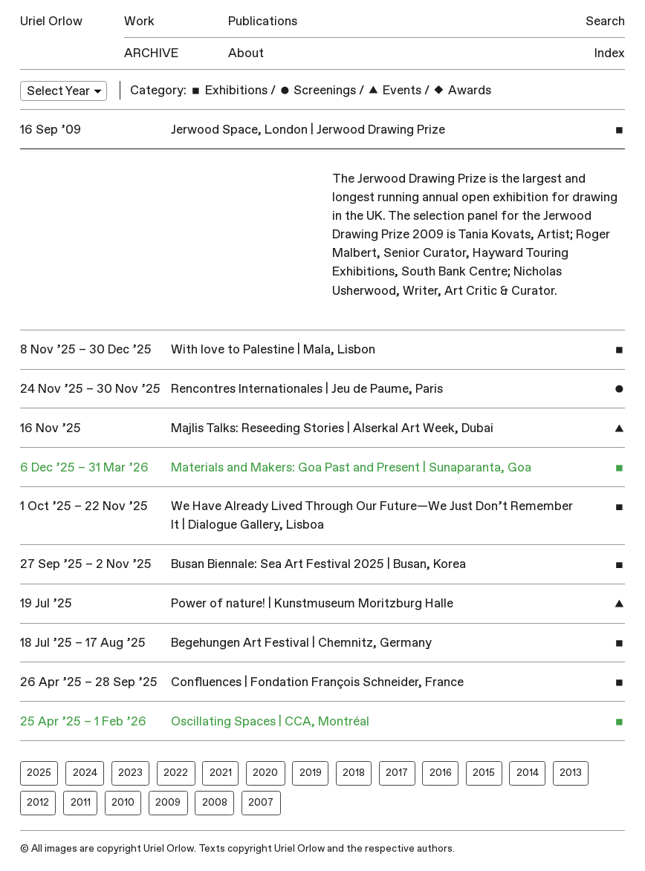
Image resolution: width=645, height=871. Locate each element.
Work (139, 21)
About (246, 53)
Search (605, 21)
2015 (484, 772)
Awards (461, 90)
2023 (130, 772)
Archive (151, 53)
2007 (260, 802)
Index (609, 53)
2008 (214, 802)
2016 (441, 772)
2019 (310, 772)
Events (394, 90)
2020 (265, 772)
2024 (85, 772)
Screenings (318, 90)
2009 (168, 802)
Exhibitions (228, 90)
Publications (262, 21)
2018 (354, 772)
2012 (38, 802)
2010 (122, 802)
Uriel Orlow (51, 21)
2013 (571, 772)
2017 (397, 772)
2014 (527, 772)
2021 (221, 772)
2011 (81, 802)
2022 (175, 772)
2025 (39, 772)
